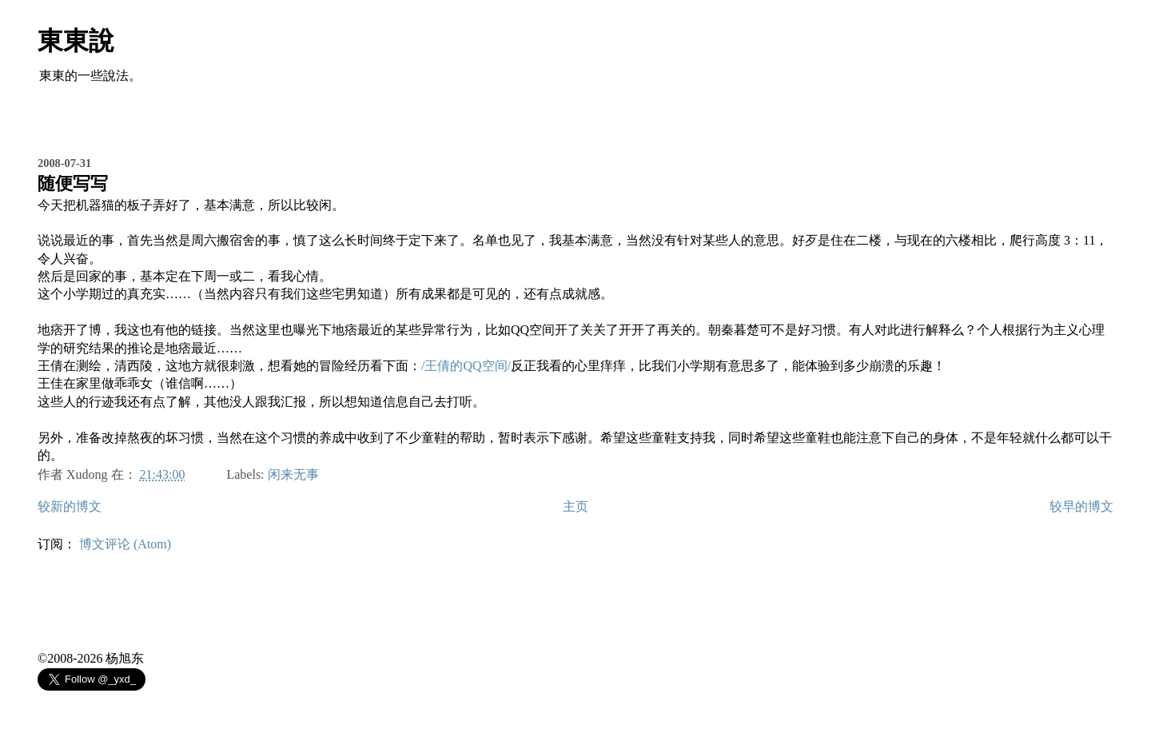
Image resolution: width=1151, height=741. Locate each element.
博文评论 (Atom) (125, 544)
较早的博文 (1081, 506)
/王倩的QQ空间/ (466, 365)
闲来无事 (293, 474)
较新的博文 (70, 506)
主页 (575, 506)
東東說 (76, 40)
